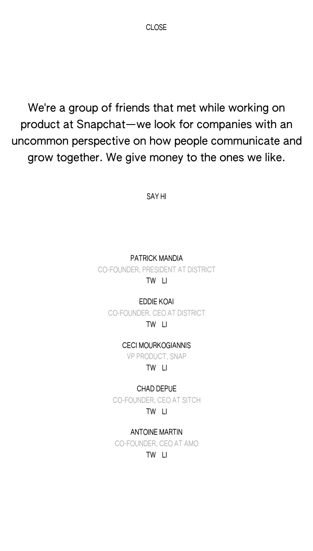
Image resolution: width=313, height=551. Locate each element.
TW (151, 281)
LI (164, 281)
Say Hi (156, 197)
